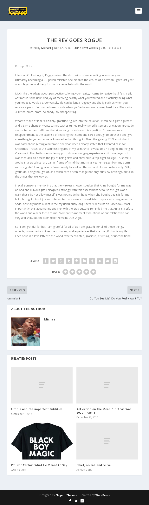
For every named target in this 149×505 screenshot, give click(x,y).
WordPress (102, 495)
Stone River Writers (86, 48)
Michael (46, 48)
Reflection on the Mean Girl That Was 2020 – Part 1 (103, 410)
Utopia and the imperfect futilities (36, 409)
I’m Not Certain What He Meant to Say (39, 465)
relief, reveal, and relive (93, 465)
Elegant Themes (66, 495)
